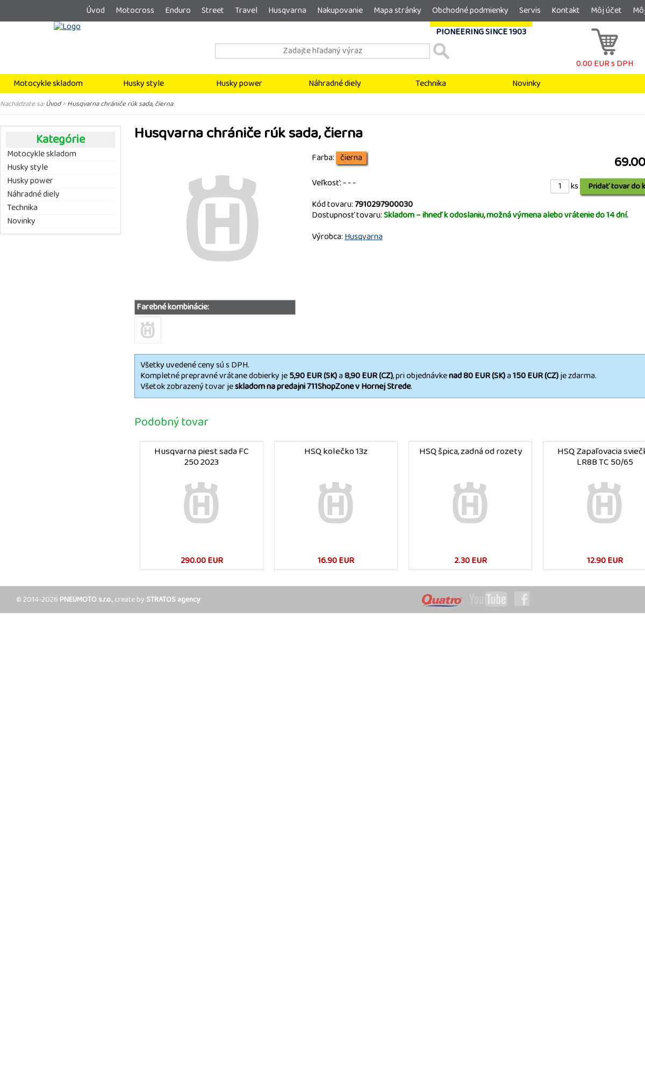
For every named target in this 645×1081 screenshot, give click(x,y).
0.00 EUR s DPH (604, 58)
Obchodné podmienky (470, 10)
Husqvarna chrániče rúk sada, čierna (120, 103)
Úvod (95, 10)
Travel (246, 10)
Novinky (526, 83)
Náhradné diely (335, 83)
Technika (430, 83)
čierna (351, 158)
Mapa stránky (397, 10)
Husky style (143, 83)
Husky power (239, 83)
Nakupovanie (340, 10)
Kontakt (565, 10)
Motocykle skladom (48, 83)
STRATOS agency (173, 600)
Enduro (178, 10)
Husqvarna (287, 10)
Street (213, 10)
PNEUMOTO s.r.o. (86, 600)
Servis (530, 10)
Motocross (135, 10)
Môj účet (606, 10)
